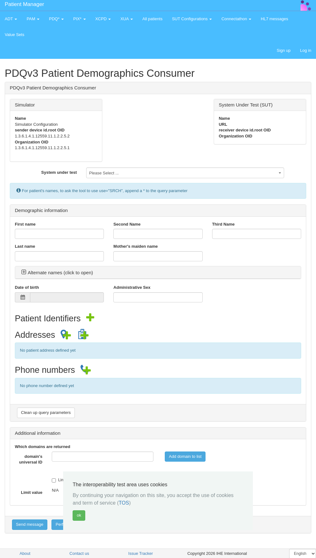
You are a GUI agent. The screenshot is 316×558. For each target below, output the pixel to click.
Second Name (126, 224)
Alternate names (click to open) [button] (57, 272)
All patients (152, 18)
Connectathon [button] (236, 18)
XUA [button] (126, 18)
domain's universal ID (30, 459)
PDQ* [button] (56, 18)
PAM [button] (33, 18)
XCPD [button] (103, 18)
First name (25, 224)
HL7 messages (274, 18)
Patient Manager (24, 4)
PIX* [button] (79, 18)
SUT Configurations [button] (192, 18)
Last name (25, 246)
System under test (59, 172)
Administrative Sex (131, 287)
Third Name (223, 224)
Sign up (283, 50)
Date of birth (27, 287)
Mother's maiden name (135, 246)
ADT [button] (11, 18)
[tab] (158, 272)
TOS (124, 503)
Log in (305, 50)
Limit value (31, 492)
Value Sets (14, 34)
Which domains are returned (42, 446)
